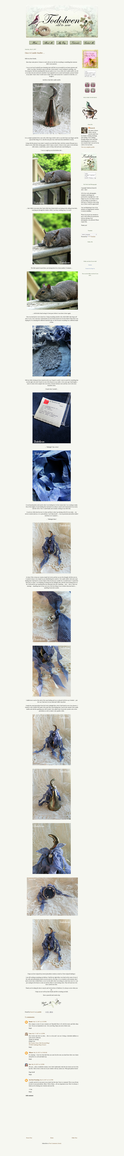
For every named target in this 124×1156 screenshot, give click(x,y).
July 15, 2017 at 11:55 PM (39, 1021)
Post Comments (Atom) (55, 1143)
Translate (91, 236)
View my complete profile (87, 147)
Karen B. (92, 128)
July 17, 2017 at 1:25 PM (38, 1033)
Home (51, 1138)
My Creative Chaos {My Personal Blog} (39, 1043)
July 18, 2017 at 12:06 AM (40, 1052)
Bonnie (31, 1021)
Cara (30, 1033)
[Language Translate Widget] (89, 234)
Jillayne (31, 1052)
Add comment (29, 1095)
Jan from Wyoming (34, 1080)
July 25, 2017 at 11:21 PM (46, 1080)
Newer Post (29, 1138)
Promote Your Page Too (90, 268)
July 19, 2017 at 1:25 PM (37, 1064)
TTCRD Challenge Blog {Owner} (37, 1044)
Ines (30, 1064)
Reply (30, 1028)
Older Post (74, 1138)
